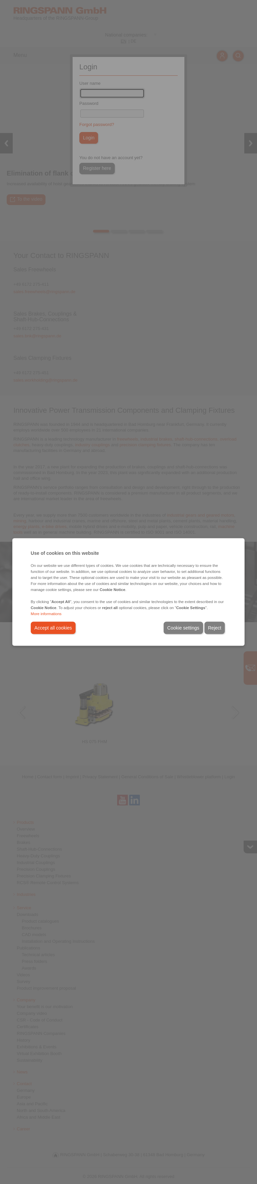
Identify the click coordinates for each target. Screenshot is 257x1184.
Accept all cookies (53, 628)
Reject (215, 628)
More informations (46, 614)
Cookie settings (183, 628)
